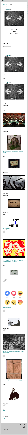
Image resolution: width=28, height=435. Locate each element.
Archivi (6, 4)
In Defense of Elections (6, 168)
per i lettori (4, 418)
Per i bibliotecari (5, 421)
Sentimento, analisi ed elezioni (7, 307)
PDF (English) (6, 105)
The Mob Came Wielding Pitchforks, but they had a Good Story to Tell (13, 192)
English (4, 411)
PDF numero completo (7, 46)
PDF (4, 78)
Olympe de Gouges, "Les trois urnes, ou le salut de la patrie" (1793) (12, 380)
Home (4, 4)
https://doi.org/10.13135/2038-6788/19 (15, 35)
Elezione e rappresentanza (6, 228)
